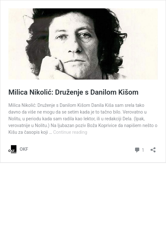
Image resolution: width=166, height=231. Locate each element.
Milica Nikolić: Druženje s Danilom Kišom (73, 92)
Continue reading (70, 132)
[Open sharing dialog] (153, 148)
